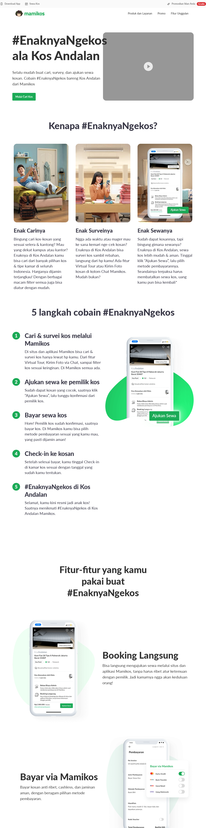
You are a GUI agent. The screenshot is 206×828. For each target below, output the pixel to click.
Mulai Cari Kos (24, 96)
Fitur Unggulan (179, 13)
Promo (162, 13)
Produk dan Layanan (140, 13)
